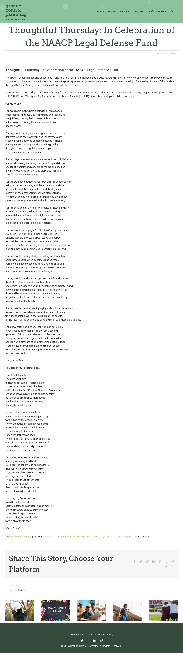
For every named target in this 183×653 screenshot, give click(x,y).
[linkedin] (94, 640)
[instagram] (101, 640)
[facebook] (88, 640)
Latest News (80, 536)
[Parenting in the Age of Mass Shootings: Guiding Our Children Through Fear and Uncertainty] (163, 601)
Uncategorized (126, 536)
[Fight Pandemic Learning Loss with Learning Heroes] (91, 601)
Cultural (60, 536)
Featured (69, 536)
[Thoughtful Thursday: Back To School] (55, 601)
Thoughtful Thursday (108, 536)
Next (172, 53)
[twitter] (81, 640)
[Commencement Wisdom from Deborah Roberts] (19, 601)
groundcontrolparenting (19, 536)
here (79, 85)
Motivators (92, 536)
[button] (172, 11)
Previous (162, 53)
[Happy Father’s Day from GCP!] (127, 601)
